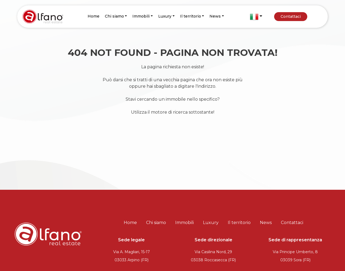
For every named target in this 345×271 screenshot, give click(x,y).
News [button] (215, 16)
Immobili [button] (141, 16)
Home (93, 16)
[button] (256, 16)
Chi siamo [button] (114, 16)
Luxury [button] (164, 16)
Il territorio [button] (190, 16)
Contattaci (291, 16)
